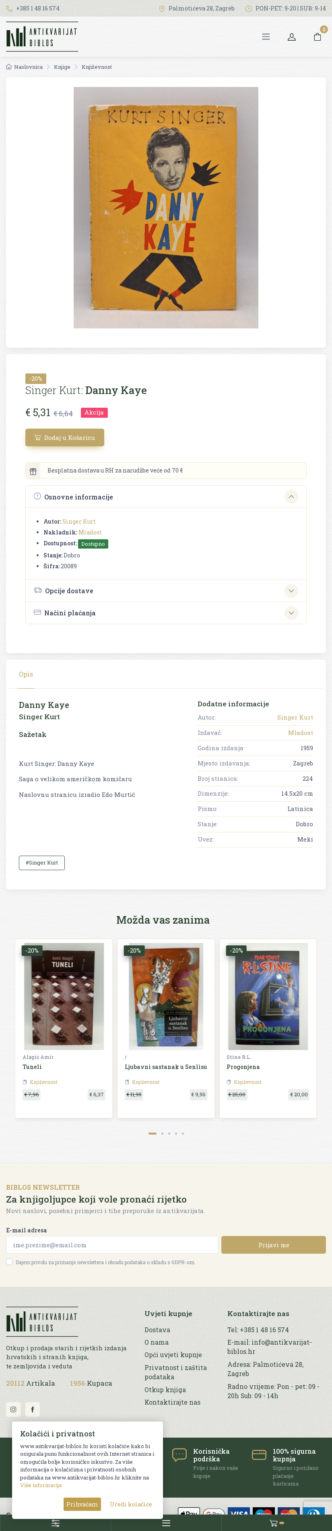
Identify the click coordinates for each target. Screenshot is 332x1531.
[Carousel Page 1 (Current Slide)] (152, 1134)
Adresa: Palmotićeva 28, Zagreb (265, 1369)
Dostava (157, 1330)
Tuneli (32, 1067)
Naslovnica (24, 66)
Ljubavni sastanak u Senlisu (166, 1067)
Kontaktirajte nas (172, 1402)
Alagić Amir (38, 1057)
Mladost (90, 532)
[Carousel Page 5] (183, 1134)
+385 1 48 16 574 (33, 8)
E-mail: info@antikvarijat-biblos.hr (269, 1347)
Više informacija (41, 1485)
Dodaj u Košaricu (65, 437)
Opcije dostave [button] (63, 590)
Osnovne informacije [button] (73, 496)
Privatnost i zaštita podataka (175, 1372)
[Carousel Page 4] (176, 1134)
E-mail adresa (26, 1230)
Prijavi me (273, 1245)
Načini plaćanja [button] (65, 613)
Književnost (97, 66)
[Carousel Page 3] (169, 1134)
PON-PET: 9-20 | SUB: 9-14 (285, 8)
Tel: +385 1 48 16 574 (258, 1330)
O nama (156, 1342)
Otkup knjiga (165, 1390)
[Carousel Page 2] (162, 1134)
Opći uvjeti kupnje (173, 1355)
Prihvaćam (82, 1504)
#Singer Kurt (42, 862)
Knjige (62, 66)
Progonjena (243, 1067)
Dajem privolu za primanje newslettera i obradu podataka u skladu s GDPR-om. (106, 1262)
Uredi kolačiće (131, 1504)
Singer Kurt (79, 521)
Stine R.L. (239, 1057)
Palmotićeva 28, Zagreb (197, 8)
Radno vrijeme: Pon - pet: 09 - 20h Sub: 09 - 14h (273, 1391)
